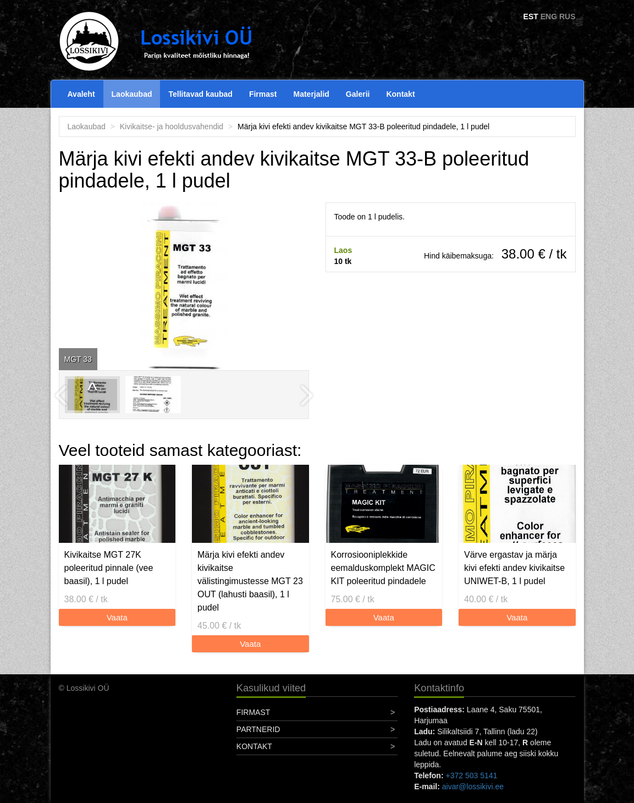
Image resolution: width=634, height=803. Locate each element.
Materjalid (311, 94)
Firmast (263, 94)
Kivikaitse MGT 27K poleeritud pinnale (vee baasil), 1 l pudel (108, 568)
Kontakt (400, 94)
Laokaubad (132, 94)
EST (530, 16)
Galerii (358, 94)
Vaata (117, 617)
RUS (567, 16)
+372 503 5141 (471, 775)
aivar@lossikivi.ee (473, 786)
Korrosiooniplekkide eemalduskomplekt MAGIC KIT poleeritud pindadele (383, 568)
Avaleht (81, 94)
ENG (549, 16)
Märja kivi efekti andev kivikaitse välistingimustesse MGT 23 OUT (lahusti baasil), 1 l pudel (250, 581)
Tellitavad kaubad (200, 94)
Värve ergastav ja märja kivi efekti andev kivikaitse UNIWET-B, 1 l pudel (514, 568)
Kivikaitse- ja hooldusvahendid (171, 126)
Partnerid (258, 729)
